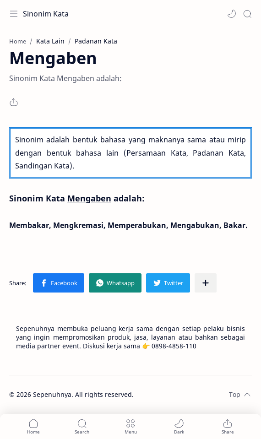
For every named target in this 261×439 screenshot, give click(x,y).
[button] (232, 14)
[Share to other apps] (206, 283)
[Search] (247, 14)
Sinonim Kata (46, 14)
